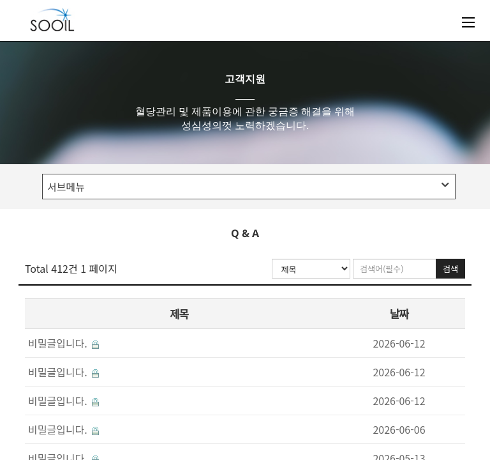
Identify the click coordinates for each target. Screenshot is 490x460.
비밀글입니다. (63, 343)
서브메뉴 (248, 186)
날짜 (399, 313)
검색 (450, 269)
